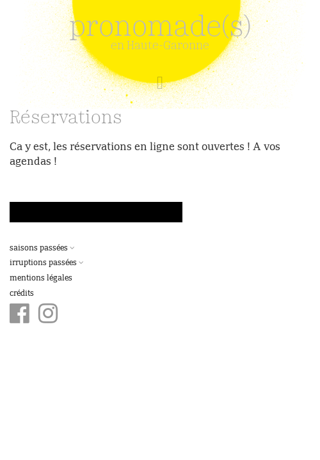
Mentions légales (41, 278)
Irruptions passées (47, 263)
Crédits (22, 294)
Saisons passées (42, 248)
